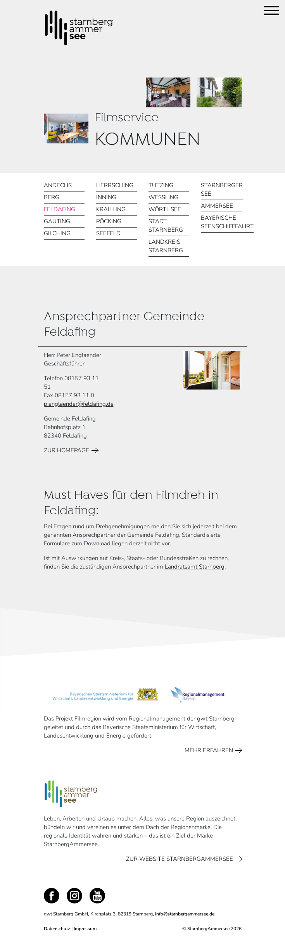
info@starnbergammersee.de (184, 914)
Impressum (85, 929)
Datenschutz (57, 929)
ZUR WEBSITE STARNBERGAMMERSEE (181, 859)
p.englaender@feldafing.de (79, 404)
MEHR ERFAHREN (210, 750)
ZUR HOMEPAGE (68, 450)
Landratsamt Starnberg (195, 567)
